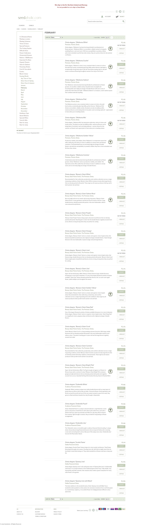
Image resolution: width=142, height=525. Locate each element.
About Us (19, 512)
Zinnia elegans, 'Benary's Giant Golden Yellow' (80, 288)
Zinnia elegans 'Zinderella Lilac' (75, 423)
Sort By (48, 37)
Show (103, 37)
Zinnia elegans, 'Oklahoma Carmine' (77, 155)
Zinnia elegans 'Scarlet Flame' (75, 442)
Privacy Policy (58, 512)
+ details (121, 53)
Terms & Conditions (40, 516)
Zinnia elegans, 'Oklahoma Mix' (75, 118)
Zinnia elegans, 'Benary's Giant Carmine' (78, 346)
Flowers (21, 25)
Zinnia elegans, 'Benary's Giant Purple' (78, 213)
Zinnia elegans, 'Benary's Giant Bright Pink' (79, 365)
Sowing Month (32, 29)
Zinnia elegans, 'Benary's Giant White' (78, 174)
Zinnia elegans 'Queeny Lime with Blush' (78, 481)
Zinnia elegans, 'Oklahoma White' (76, 42)
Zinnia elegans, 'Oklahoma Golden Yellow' (79, 136)
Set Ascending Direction (62, 37)
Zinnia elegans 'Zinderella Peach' (76, 404)
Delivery (37, 512)
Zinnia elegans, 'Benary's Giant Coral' (77, 326)
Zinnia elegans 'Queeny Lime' (75, 462)
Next (123, 37)
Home (18, 29)
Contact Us (20, 514)
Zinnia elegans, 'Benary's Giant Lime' (77, 250)
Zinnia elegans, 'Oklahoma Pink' (76, 99)
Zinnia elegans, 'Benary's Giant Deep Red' (79, 307)
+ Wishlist (122, 49)
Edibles (31, 25)
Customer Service (40, 514)
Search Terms (57, 514)
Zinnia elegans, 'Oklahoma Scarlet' (77, 61)
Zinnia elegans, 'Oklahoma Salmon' (77, 80)
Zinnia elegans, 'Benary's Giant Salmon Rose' (80, 194)
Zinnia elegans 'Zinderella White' (76, 384)
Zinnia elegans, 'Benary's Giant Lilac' (77, 269)
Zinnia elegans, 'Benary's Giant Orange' (78, 231)
